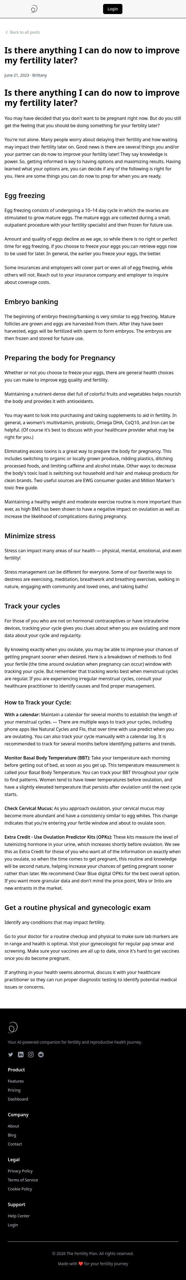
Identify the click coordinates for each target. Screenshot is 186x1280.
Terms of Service (23, 1180)
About (13, 1126)
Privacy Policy (20, 1171)
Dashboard (18, 1099)
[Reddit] (41, 1054)
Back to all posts (22, 32)
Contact (15, 1144)
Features (16, 1081)
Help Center (19, 1216)
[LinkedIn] (21, 1054)
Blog (12, 1135)
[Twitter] (10, 1054)
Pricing (14, 1090)
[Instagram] (31, 1054)
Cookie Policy (20, 1189)
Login (113, 9)
